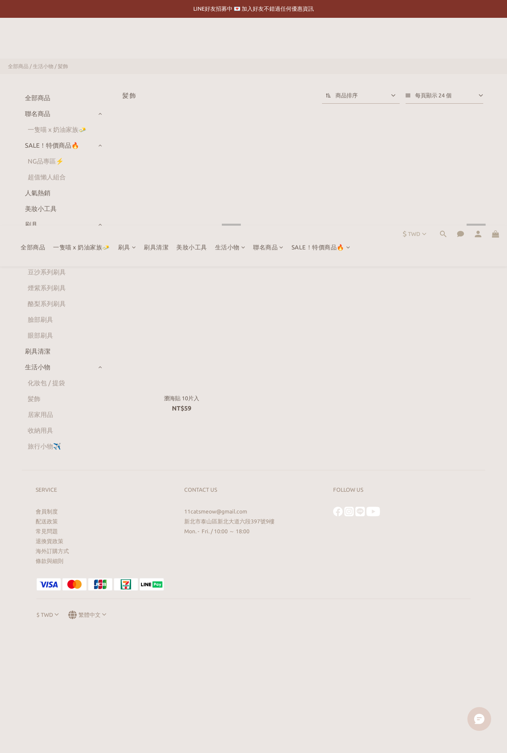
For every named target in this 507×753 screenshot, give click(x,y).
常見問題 (47, 531)
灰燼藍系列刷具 (50, 256)
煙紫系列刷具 (47, 287)
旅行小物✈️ (44, 446)
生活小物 (230, 39)
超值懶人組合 (47, 177)
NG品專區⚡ (46, 161)
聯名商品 (268, 39)
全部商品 (33, 39)
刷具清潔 (156, 39)
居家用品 (40, 414)
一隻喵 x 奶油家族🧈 (81, 39)
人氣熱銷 (37, 192)
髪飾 (63, 66)
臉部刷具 (40, 319)
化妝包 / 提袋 (46, 382)
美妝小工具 (191, 39)
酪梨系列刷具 (47, 303)
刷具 (127, 39)
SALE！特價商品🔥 (321, 39)
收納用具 (40, 430)
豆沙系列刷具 (47, 272)
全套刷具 (40, 240)
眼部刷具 (40, 335)
